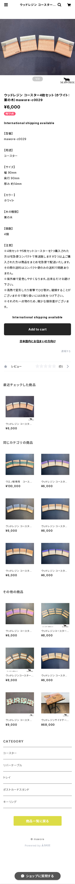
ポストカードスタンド (16, 789)
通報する (66, 351)
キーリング (10, 801)
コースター (10, 753)
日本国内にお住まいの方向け (38, 341)
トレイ (7, 777)
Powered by (37, 845)
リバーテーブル (12, 765)
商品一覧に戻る (37, 821)
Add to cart (37, 329)
